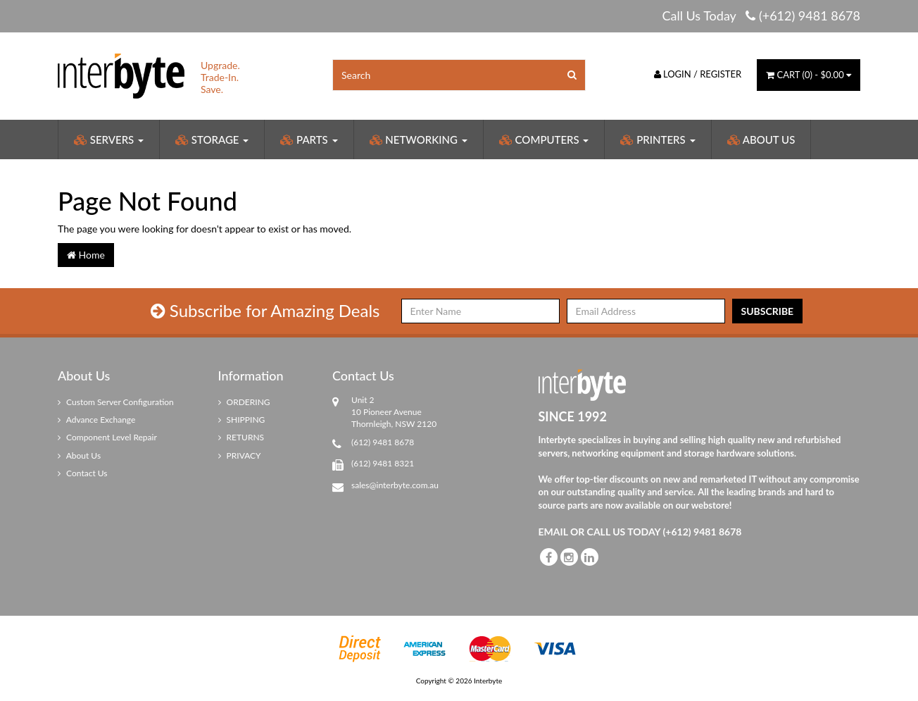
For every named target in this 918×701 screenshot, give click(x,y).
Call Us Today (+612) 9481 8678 (761, 15)
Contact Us (83, 473)
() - (808, 74)
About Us (761, 139)
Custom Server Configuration (116, 402)
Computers (544, 139)
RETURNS (241, 437)
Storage (212, 139)
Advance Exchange (96, 419)
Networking (418, 139)
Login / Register (698, 74)
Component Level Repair (107, 437)
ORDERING (244, 402)
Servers (109, 139)
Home (86, 255)
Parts (308, 139)
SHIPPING (241, 419)
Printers (657, 139)
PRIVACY (239, 455)
